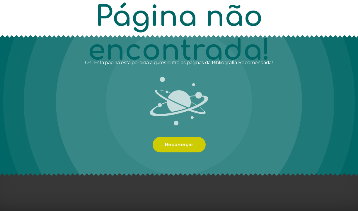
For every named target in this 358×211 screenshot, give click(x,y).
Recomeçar (179, 144)
